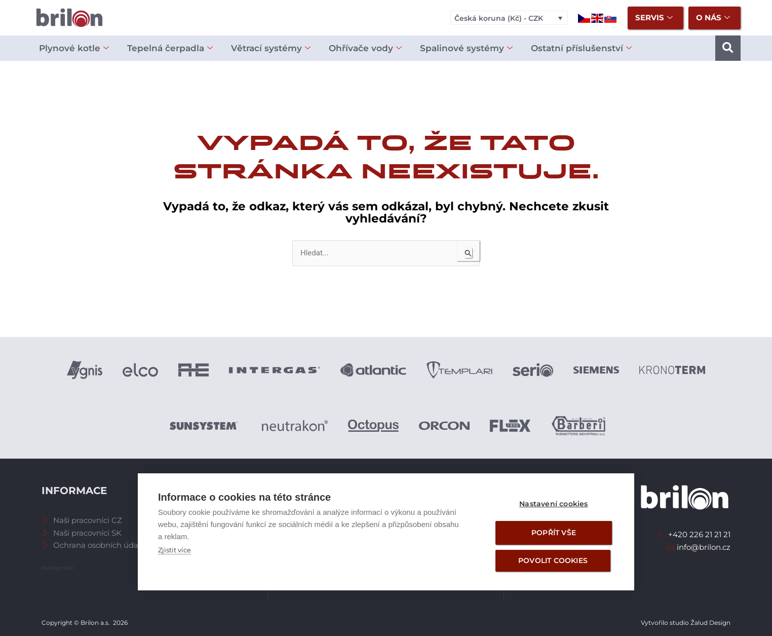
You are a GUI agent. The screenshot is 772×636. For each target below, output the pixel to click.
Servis (654, 18)
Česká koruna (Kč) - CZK (498, 18)
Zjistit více (174, 550)
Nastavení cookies (553, 504)
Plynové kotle (74, 48)
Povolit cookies (553, 560)
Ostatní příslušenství (581, 48)
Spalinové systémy (466, 48)
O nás (713, 18)
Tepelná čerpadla (170, 48)
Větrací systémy (271, 48)
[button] (728, 48)
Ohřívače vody (365, 48)
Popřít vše (553, 533)
